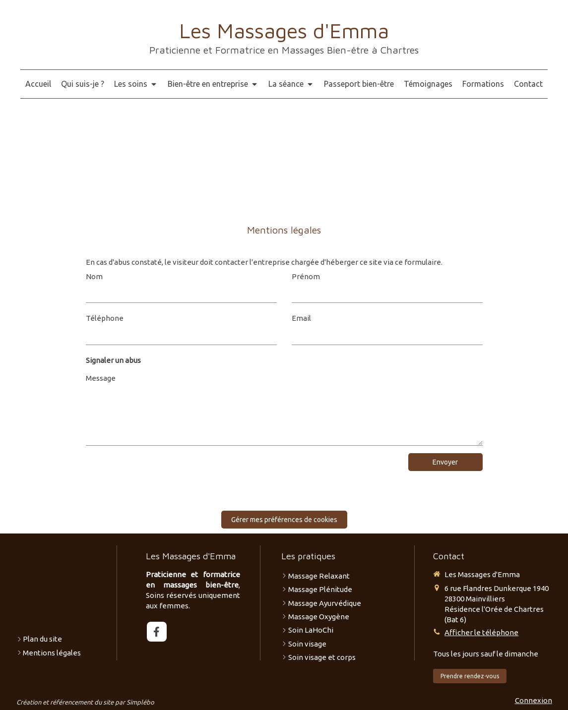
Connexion (533, 700)
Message (101, 378)
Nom (94, 276)
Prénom (306, 276)
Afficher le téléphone (481, 632)
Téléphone (105, 318)
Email (301, 318)
